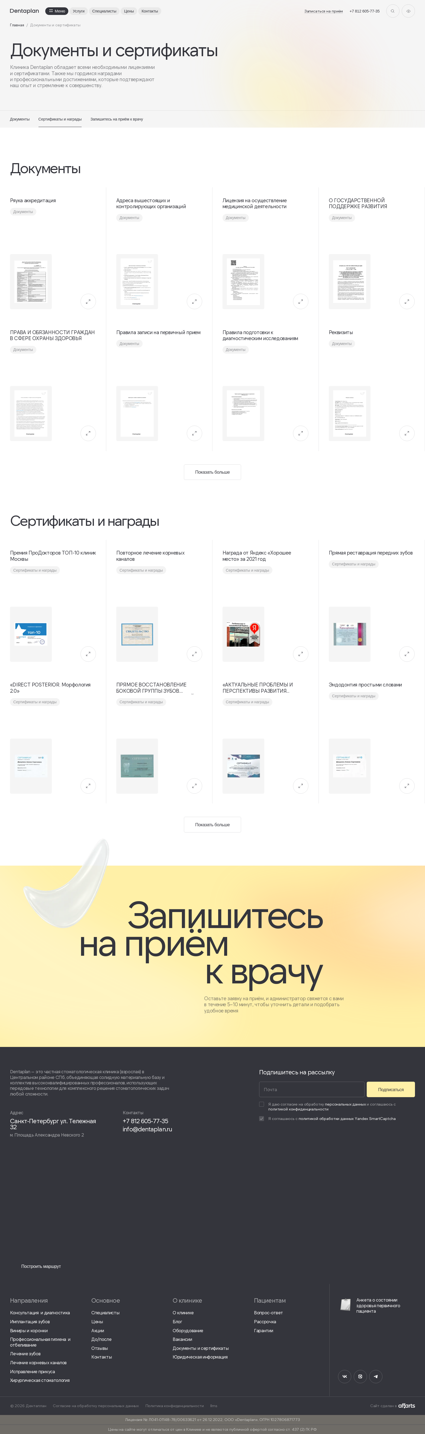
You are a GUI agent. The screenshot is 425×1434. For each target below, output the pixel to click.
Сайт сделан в (392, 1405)
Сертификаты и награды (60, 119)
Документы (20, 119)
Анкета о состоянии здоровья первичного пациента (369, 1305)
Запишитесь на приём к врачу (117, 119)
